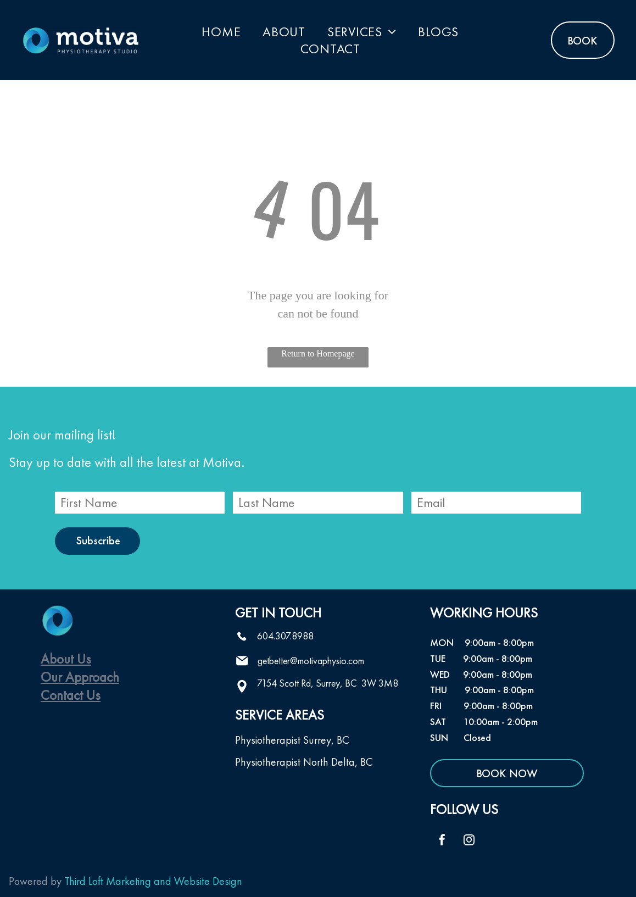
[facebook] (442, 841)
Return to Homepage (317, 353)
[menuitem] (221, 31)
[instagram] (469, 841)
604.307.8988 (285, 635)
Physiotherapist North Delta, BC (304, 762)
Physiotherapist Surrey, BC (292, 740)
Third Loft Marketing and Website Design (153, 881)
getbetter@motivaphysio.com (311, 660)
